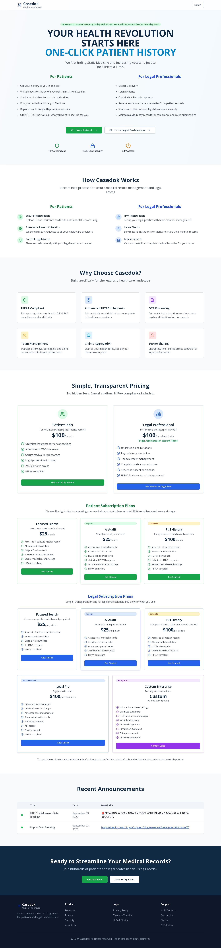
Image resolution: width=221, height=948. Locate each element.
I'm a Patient (84, 130)
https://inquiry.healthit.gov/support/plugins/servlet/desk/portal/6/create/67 (145, 827)
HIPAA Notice (120, 920)
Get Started (47, 571)
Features (70, 910)
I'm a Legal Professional (130, 130)
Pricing (69, 915)
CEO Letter (167, 925)
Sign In (197, 4)
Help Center (168, 910)
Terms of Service (122, 915)
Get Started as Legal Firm (158, 486)
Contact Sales (158, 745)
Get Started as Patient (62, 482)
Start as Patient (95, 879)
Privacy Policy (120, 910)
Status (164, 920)
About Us (70, 925)
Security (69, 920)
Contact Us (167, 915)
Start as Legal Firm (124, 879)
